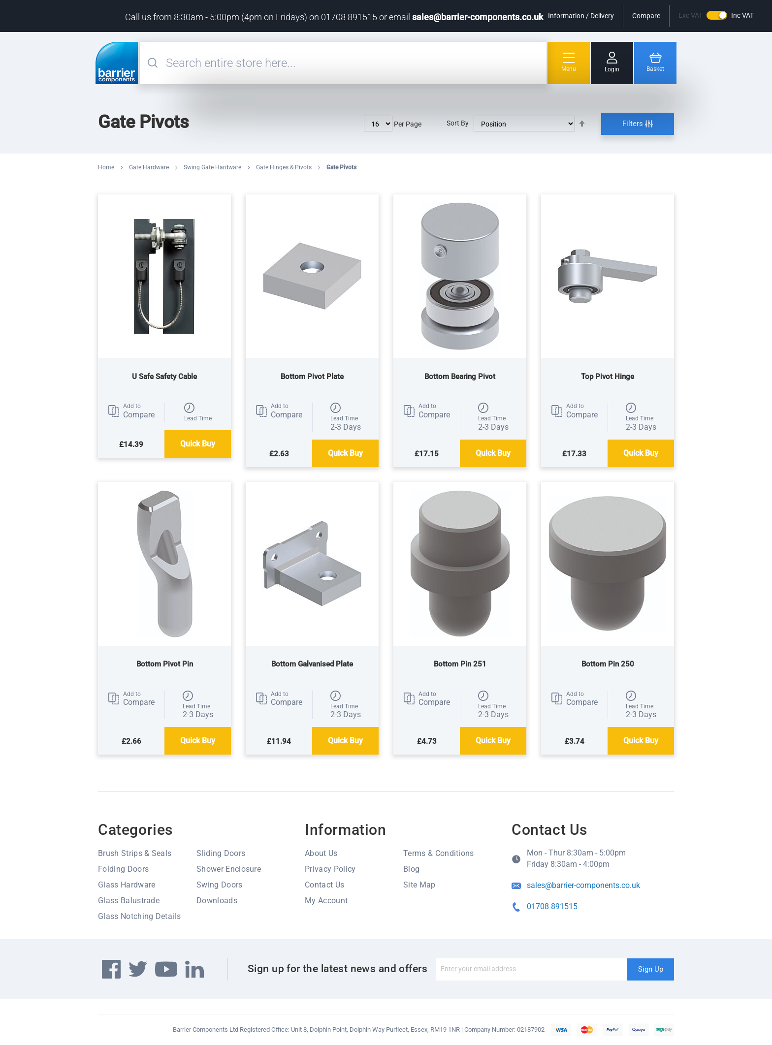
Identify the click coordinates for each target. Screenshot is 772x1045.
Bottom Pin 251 (460, 664)
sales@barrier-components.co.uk (477, 17)
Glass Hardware (126, 884)
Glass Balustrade (129, 900)
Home (107, 167)
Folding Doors (123, 869)
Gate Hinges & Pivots (284, 167)
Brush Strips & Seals (134, 853)
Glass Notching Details (139, 916)
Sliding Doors (220, 853)
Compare (646, 16)
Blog (411, 869)
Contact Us (324, 884)
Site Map (419, 884)
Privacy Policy (330, 869)
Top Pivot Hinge (607, 376)
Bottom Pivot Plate (312, 376)
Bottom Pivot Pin (164, 664)
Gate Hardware (149, 167)
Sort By (458, 123)
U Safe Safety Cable (164, 376)
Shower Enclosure (228, 869)
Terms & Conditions (438, 853)
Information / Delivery (581, 16)
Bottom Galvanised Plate (312, 664)
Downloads (216, 900)
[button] (131, 411)
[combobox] (355, 63)
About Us (321, 853)
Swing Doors (219, 884)
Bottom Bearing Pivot (459, 376)
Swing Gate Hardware (213, 167)
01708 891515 (552, 906)
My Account (326, 900)
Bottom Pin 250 (607, 664)
